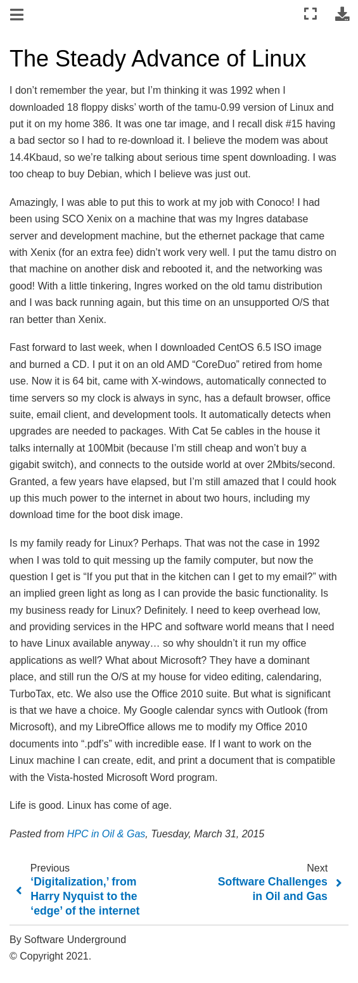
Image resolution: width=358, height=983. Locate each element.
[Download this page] (342, 14)
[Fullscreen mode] (310, 14)
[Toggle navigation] (18, 15)
